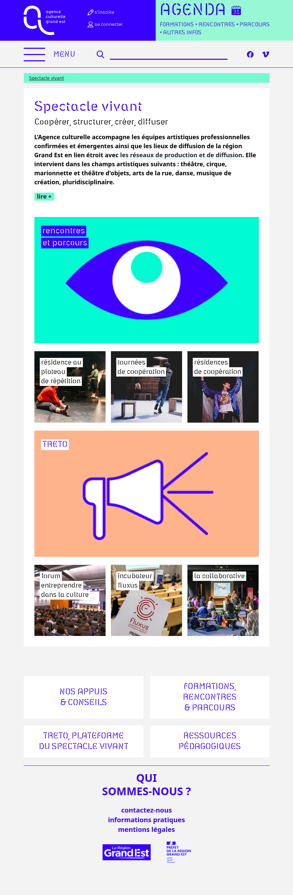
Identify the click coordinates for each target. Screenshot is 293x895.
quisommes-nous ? (146, 784)
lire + (44, 196)
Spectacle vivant (46, 78)
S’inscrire (100, 12)
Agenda (193, 10)
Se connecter (105, 24)
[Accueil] (44, 20)
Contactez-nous (146, 810)
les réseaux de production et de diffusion (181, 155)
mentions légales (146, 829)
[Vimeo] (266, 54)
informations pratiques (146, 820)
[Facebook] (250, 54)
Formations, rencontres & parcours (210, 697)
